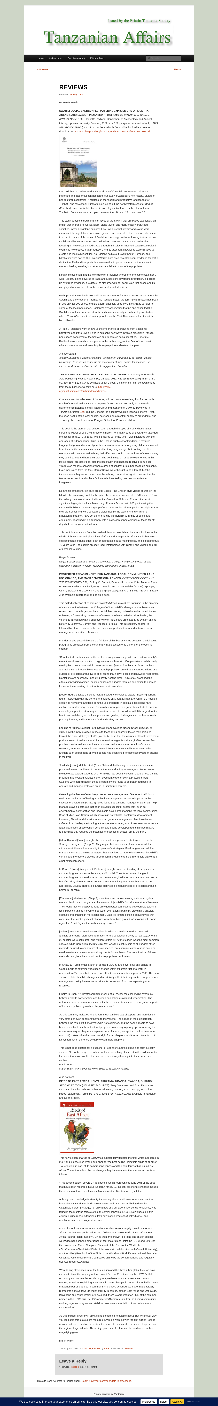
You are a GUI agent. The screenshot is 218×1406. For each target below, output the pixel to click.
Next (177, 69)
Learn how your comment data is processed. (107, 1380)
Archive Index (55, 58)
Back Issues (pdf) (76, 58)
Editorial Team (97, 58)
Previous (42, 69)
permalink (129, 1348)
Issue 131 (86, 1348)
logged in (75, 1367)
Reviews (96, 1348)
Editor (107, 1348)
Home (41, 58)
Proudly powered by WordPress (109, 1394)
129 (82, 411)
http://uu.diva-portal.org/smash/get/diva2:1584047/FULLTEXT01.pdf (112, 131)
